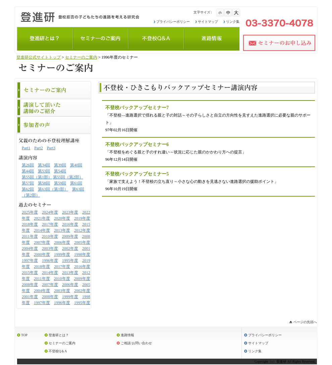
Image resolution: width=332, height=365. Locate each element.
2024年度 (50, 212)
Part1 (26, 148)
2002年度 (70, 248)
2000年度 (42, 254)
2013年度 (62, 230)
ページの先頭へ (305, 322)
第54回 (60, 171)
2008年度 (30, 284)
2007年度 (42, 242)
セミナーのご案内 (81, 57)
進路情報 (127, 335)
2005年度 (82, 242)
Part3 (51, 148)
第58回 (44, 183)
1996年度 (50, 260)
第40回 (76, 165)
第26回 (28, 165)
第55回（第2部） (68, 177)
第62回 (28, 189)
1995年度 (70, 260)
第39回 (60, 165)
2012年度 (82, 230)
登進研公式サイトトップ (38, 57)
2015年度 (30, 272)
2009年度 (70, 236)
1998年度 (82, 254)
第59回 (60, 183)
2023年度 (70, 212)
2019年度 (82, 218)
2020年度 (62, 218)
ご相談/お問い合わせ (136, 343)
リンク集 (232, 21)
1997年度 (30, 260)
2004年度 (30, 248)
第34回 (44, 165)
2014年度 (42, 230)
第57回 (28, 183)
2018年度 (30, 224)
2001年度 (30, 296)
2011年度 (30, 236)
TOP (24, 335)
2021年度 (42, 218)
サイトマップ (208, 21)
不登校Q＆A (58, 351)
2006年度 (62, 242)
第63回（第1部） (53, 189)
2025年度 (30, 212)
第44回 (28, 171)
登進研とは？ (59, 335)
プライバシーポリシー (173, 21)
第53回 (44, 171)
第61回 (76, 183)
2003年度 (50, 248)
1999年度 (62, 254)
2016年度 (70, 224)
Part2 (38, 148)
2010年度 (50, 236)
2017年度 (50, 224)
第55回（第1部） (37, 177)
